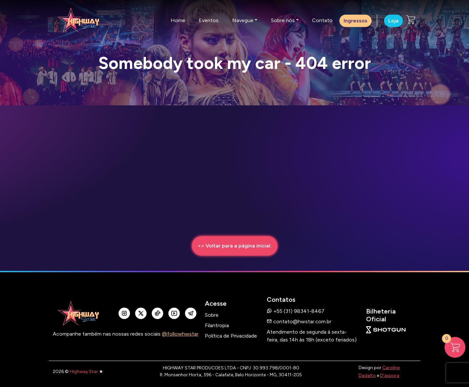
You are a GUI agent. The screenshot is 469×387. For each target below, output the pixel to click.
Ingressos (355, 21)
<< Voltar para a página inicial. (235, 246)
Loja (393, 21)
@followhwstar (180, 334)
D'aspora (389, 375)
